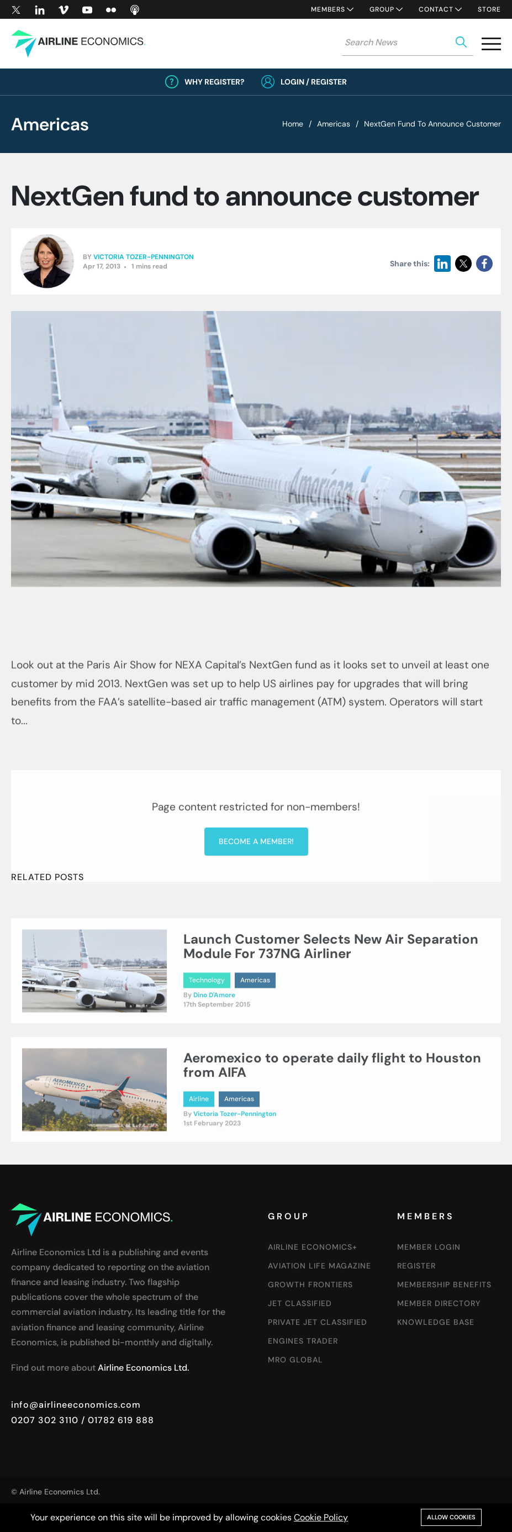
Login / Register (314, 82)
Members (328, 9)
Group (382, 9)
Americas (333, 124)
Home (292, 124)
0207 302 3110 (44, 1420)
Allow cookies (451, 1517)
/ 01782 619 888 (116, 1420)
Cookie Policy (321, 1517)
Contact (436, 9)
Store (489, 9)
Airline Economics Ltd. (143, 1367)
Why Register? (214, 82)
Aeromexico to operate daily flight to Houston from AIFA (332, 1112)
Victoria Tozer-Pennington (143, 258)
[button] (491, 46)
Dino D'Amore (214, 1042)
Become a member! (256, 943)
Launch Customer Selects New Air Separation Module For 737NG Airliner (330, 993)
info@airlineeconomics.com (76, 1404)
